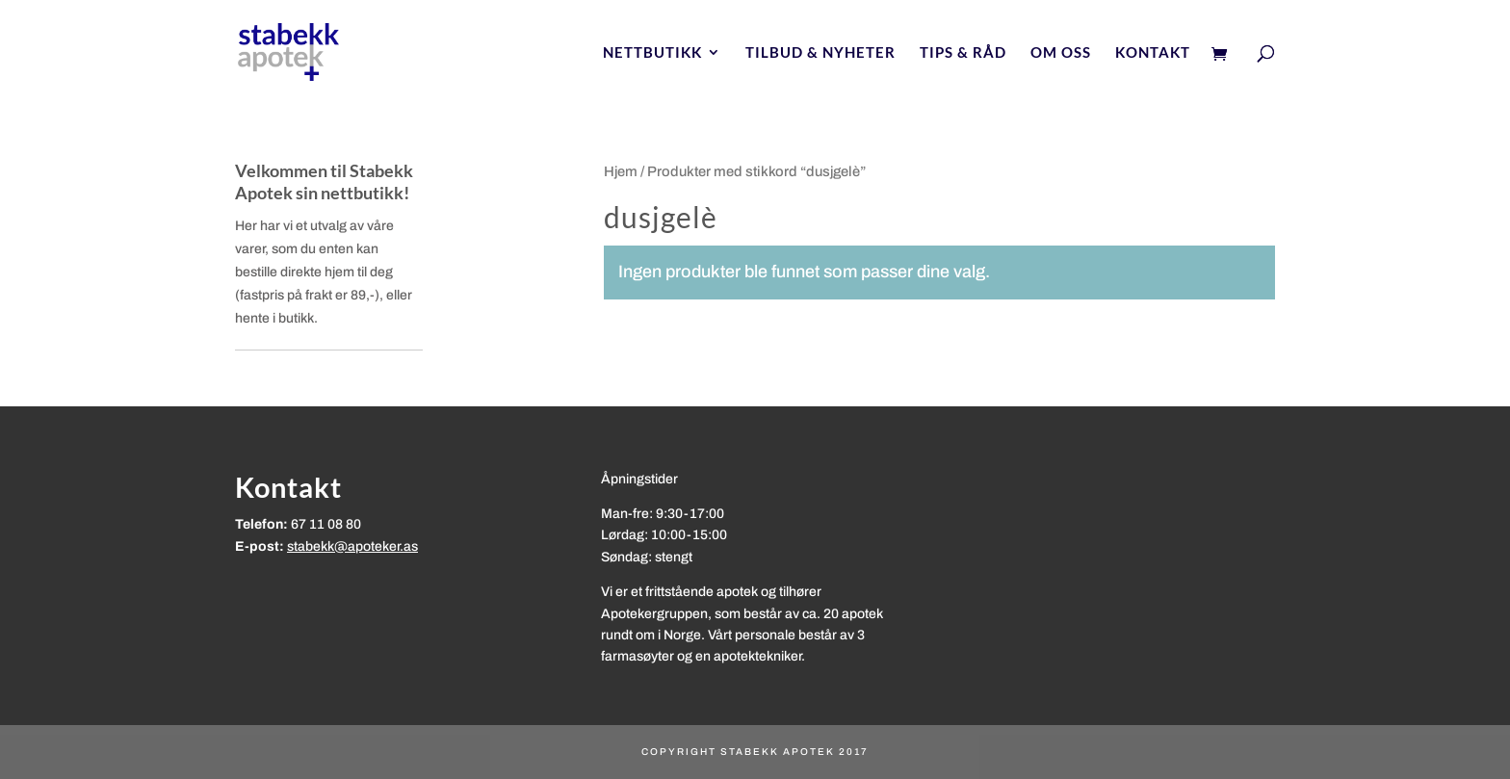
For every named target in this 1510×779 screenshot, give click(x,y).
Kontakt (1152, 53)
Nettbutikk (652, 53)
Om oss (1060, 53)
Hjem (621, 171)
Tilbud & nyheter (820, 53)
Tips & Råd (963, 53)
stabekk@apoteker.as (352, 546)
